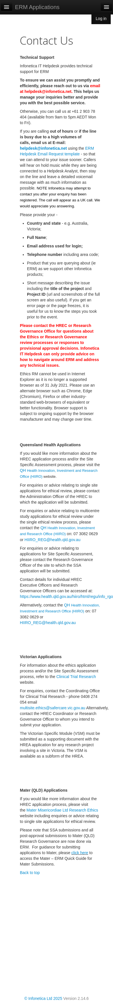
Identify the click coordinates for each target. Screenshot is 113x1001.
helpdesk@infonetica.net (43, 148)
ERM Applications (37, 7)
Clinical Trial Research (76, 676)
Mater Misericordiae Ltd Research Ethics (62, 810)
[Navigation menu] (106, 7)
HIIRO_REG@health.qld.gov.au (52, 539)
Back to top (30, 872)
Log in (101, 18)
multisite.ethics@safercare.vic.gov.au (52, 708)
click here (79, 852)
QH (23, 470)
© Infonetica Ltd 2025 (43, 998)
